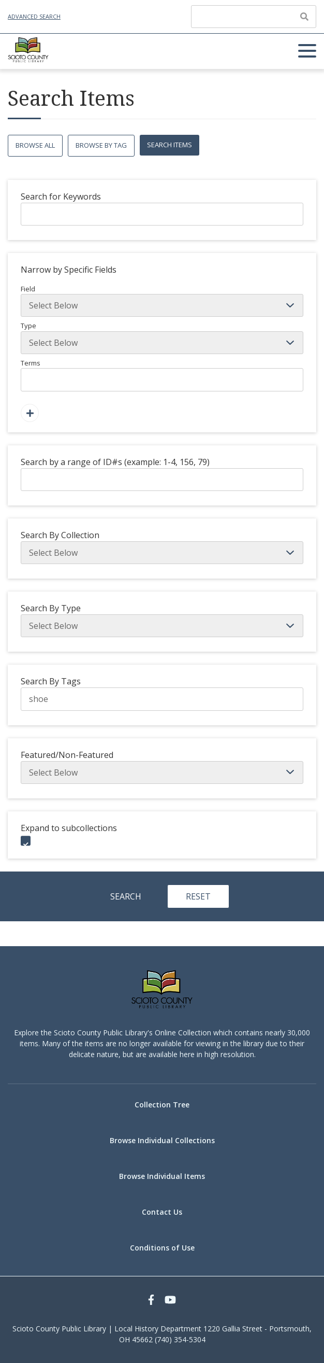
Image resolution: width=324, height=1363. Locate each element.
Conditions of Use (162, 1248)
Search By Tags (51, 681)
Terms (162, 374)
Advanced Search (34, 16)
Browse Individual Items (162, 1176)
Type (162, 337)
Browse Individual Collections (162, 1140)
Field (162, 300)
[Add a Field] (30, 413)
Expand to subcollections (69, 828)
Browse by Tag (101, 145)
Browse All (35, 145)
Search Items (169, 144)
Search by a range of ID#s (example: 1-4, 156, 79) (115, 462)
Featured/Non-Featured (67, 755)
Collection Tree (162, 1104)
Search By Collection (60, 535)
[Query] (253, 16)
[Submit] (304, 16)
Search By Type (51, 608)
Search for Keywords (61, 196)
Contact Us (162, 1212)
